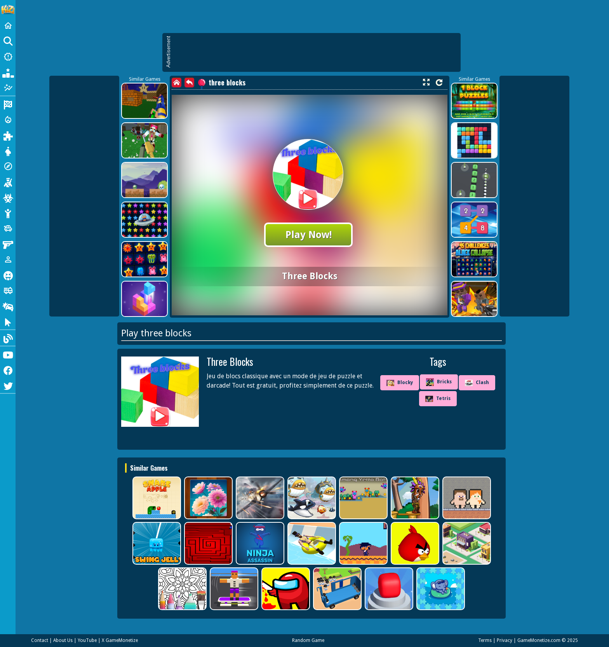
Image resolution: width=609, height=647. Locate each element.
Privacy (504, 640)
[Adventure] (8, 166)
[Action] (8, 119)
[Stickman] (8, 213)
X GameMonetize (120, 640)
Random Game (308, 640)
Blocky (399, 383)
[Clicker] (8, 321)
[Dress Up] (8, 150)
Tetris (438, 399)
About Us (63, 640)
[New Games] (8, 56)
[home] (176, 82)
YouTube (87, 640)
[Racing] (8, 104)
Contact (39, 640)
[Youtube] (8, 354)
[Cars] (8, 228)
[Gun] (8, 244)
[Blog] (8, 338)
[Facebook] (8, 369)
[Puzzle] (8, 135)
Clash (477, 383)
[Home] (8, 25)
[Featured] (8, 88)
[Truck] (8, 290)
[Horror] (8, 275)
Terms (485, 640)
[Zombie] (8, 197)
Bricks (439, 382)
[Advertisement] (315, 52)
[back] (189, 82)
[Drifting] (8, 306)
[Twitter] (8, 385)
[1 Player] (8, 259)
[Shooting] (8, 182)
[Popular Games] (8, 72)
